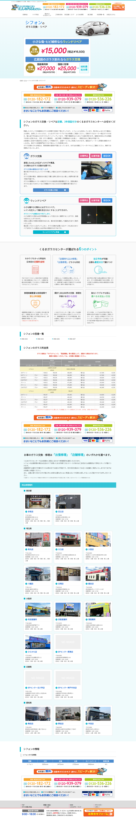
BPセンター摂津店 (64, 626)
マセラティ (98, 789)
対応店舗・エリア (69, 14)
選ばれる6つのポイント (47, 14)
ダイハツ (47, 797)
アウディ (47, 799)
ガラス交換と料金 (27, 781)
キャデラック (73, 797)
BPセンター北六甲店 (35, 662)
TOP (23, 779)
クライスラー (98, 779)
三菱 (46, 789)
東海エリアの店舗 (27, 795)
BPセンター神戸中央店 (66, 662)
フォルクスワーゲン (75, 785)
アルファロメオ (99, 783)
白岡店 (59, 558)
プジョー (97, 793)
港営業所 (90, 593)
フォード (72, 795)
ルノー (97, 795)
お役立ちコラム (111, 14)
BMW (71, 779)
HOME (21, 55)
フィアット (98, 785)
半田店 (90, 698)
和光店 (29, 523)
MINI (71, 793)
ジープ (72, 799)
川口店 (59, 523)
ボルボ (72, 787)
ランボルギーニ (99, 791)
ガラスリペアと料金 (27, 783)
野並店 (59, 698)
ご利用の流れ (59, 14)
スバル (25, 55)
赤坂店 (29, 486)
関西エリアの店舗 (27, 793)
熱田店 (29, 698)
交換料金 (25, 14)
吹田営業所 (31, 593)
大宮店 (90, 523)
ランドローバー (74, 789)
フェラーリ (98, 787)
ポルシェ (72, 783)
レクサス (47, 783)
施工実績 (90, 14)
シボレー (97, 781)
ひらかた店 (31, 626)
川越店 (29, 558)
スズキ (47, 795)
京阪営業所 (61, 593)
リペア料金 (35, 14)
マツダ (47, 791)
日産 (46, 785)
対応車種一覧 (100, 14)
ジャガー (72, 791)
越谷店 (90, 558)
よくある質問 (79, 14)
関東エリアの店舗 (27, 791)
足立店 (59, 486)
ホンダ (47, 787)
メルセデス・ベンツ (75, 781)
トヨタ (47, 781)
